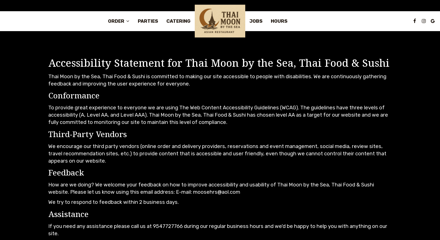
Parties (148, 21)
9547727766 (168, 226)
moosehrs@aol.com (216, 192)
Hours (279, 21)
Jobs (255, 21)
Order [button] (118, 21)
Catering (178, 21)
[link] (220, 21)
